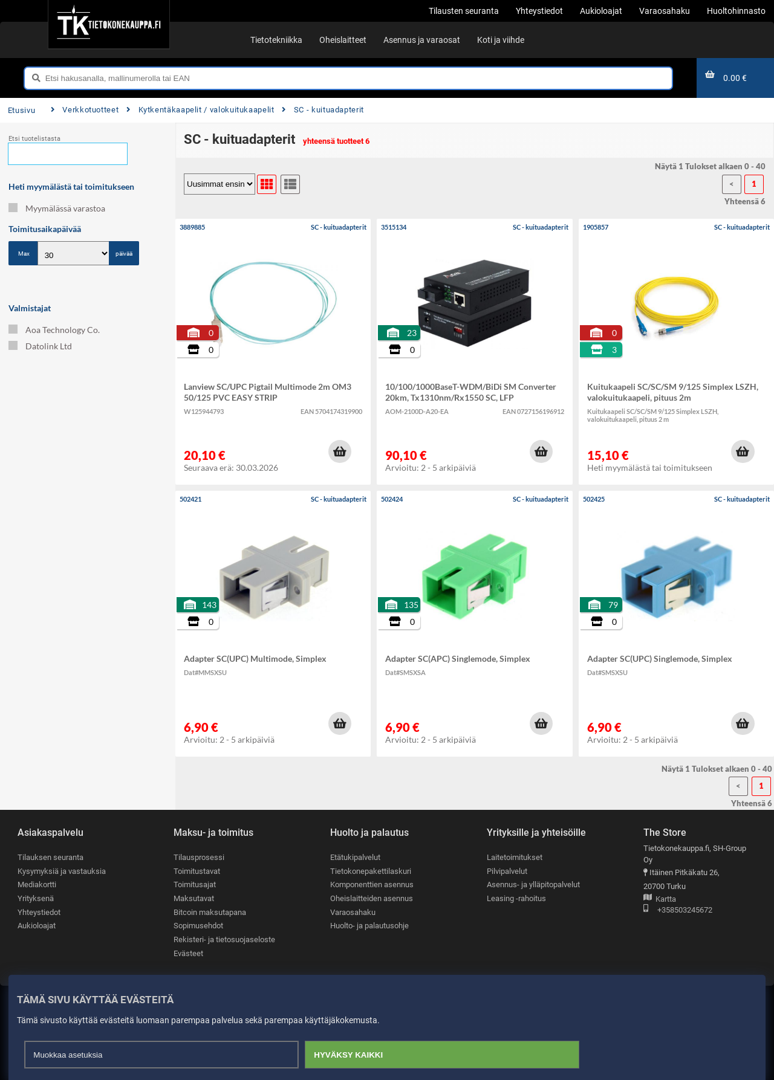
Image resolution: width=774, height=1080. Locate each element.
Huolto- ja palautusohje (369, 925)
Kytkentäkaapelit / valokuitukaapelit (200, 109)
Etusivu (21, 110)
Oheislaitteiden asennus (371, 898)
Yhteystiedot (39, 912)
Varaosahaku (353, 912)
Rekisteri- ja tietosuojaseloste (224, 939)
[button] (339, 451)
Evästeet (188, 953)
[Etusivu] (108, 24)
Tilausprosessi (199, 857)
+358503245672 (677, 910)
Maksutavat (194, 898)
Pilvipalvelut (507, 871)
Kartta (659, 899)
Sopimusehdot (198, 925)
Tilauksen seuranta (50, 857)
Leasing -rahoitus (516, 898)
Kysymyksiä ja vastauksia (62, 871)
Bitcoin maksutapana (210, 912)
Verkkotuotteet (85, 109)
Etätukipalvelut (355, 857)
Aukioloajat (37, 925)
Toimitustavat (197, 871)
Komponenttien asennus (372, 884)
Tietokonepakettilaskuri (370, 871)
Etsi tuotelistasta (34, 139)
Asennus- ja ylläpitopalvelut (533, 884)
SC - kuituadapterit (323, 109)
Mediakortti (37, 884)
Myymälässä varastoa (56, 208)
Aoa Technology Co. (54, 330)
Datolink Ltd (40, 346)
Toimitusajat (195, 884)
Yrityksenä (36, 898)
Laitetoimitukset (514, 857)
